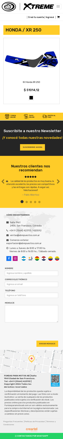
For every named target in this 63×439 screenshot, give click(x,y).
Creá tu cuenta (36, 17)
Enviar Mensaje (47, 344)
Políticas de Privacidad (35, 421)
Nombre (9, 268)
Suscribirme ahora (32, 147)
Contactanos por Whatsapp (31, 436)
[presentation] (23, 330)
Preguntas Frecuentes (13, 421)
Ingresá (50, 17)
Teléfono (10, 290)
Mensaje (9, 303)
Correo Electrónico (16, 279)
